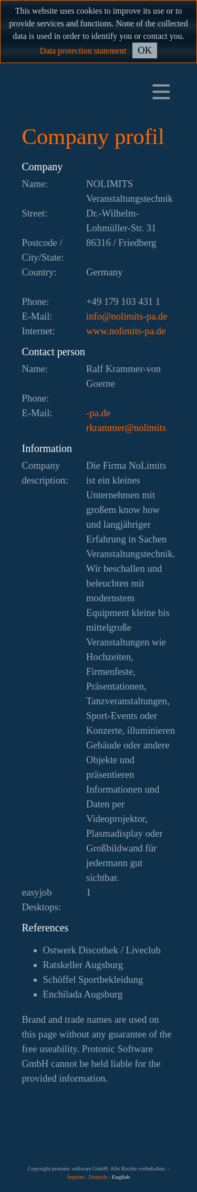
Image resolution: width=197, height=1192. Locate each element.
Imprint (75, 1177)
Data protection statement (83, 50)
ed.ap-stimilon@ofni (127, 316)
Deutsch (98, 1177)
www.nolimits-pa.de (125, 330)
